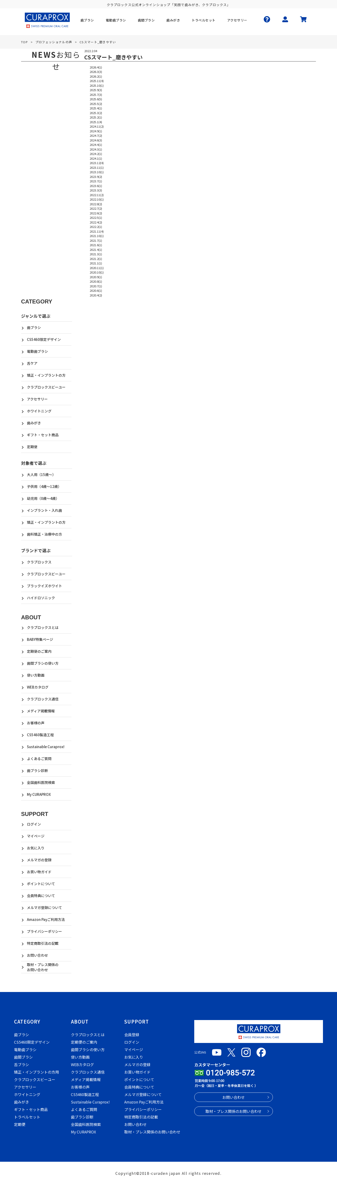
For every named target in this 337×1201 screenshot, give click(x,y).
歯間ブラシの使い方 (43, 663)
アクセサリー (37, 399)
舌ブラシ (21, 1064)
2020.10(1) (97, 272)
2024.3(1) (96, 149)
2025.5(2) (96, 103)
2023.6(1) (96, 186)
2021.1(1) (96, 263)
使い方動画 (35, 675)
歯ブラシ (34, 327)
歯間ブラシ (23, 1057)
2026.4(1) (96, 67)
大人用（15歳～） (41, 474)
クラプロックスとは (43, 627)
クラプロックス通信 (43, 698)
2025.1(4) (96, 122)
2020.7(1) (96, 286)
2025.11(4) (97, 81)
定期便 (32, 446)
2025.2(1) (96, 117)
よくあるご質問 (39, 758)
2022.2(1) (96, 226)
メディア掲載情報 (41, 710)
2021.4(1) (96, 249)
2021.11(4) (97, 231)
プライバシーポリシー (44, 931)
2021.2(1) (96, 258)
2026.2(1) (96, 76)
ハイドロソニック (41, 597)
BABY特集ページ (40, 639)
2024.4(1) (96, 144)
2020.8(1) (96, 281)
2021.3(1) (96, 254)
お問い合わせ (37, 955)
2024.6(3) (96, 140)
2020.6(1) (96, 290)
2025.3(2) (96, 113)
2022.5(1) (96, 217)
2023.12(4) (97, 163)
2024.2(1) (96, 153)
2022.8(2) (96, 204)
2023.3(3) (96, 190)
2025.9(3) (96, 90)
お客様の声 (35, 722)
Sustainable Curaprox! (45, 746)
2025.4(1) (96, 108)
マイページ (35, 835)
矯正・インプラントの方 (46, 375)
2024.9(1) (96, 131)
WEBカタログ (37, 687)
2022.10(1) (97, 199)
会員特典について (41, 895)
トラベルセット (27, 1117)
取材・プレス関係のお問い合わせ (43, 967)
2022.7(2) (96, 208)
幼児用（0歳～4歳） (43, 498)
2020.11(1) (97, 268)
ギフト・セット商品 (43, 434)
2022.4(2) (96, 222)
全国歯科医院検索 (41, 782)
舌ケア (32, 363)
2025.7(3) (96, 94)
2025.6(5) (96, 99)
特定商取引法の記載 (43, 943)
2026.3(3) (96, 71)
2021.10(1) (97, 236)
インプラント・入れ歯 (44, 510)
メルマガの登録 (39, 859)
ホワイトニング (39, 410)
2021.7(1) (96, 240)
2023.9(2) (96, 176)
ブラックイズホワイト (44, 585)
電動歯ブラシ (37, 351)
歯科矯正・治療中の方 (44, 534)
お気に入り (35, 847)
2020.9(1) (96, 277)
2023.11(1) (97, 167)
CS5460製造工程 (40, 734)
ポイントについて (41, 883)
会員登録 (131, 1034)
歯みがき (34, 422)
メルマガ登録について (44, 907)
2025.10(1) (97, 85)
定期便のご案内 (39, 651)
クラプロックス (39, 561)
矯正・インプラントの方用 (36, 1072)
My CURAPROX (39, 794)
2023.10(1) (97, 172)
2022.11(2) (97, 195)
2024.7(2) (96, 135)
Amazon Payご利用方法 (46, 919)
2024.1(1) (96, 158)
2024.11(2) (97, 126)
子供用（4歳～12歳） (44, 486)
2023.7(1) (96, 181)
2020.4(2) (96, 295)
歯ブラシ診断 (37, 770)
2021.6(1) (96, 245)
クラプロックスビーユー (46, 387)
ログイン (34, 824)
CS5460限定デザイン (44, 339)
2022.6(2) (96, 213)
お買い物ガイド (39, 871)
